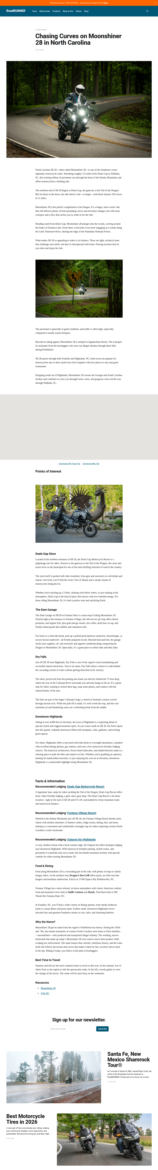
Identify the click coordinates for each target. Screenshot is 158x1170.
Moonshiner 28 (48, 988)
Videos (79, 11)
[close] (155, 3)
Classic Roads (41, 30)
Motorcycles (44, 11)
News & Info (68, 11)
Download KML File (91, 464)
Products (56, 11)
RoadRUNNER (15, 11)
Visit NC (45, 993)
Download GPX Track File (69, 464)
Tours (34, 11)
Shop (86, 11)
